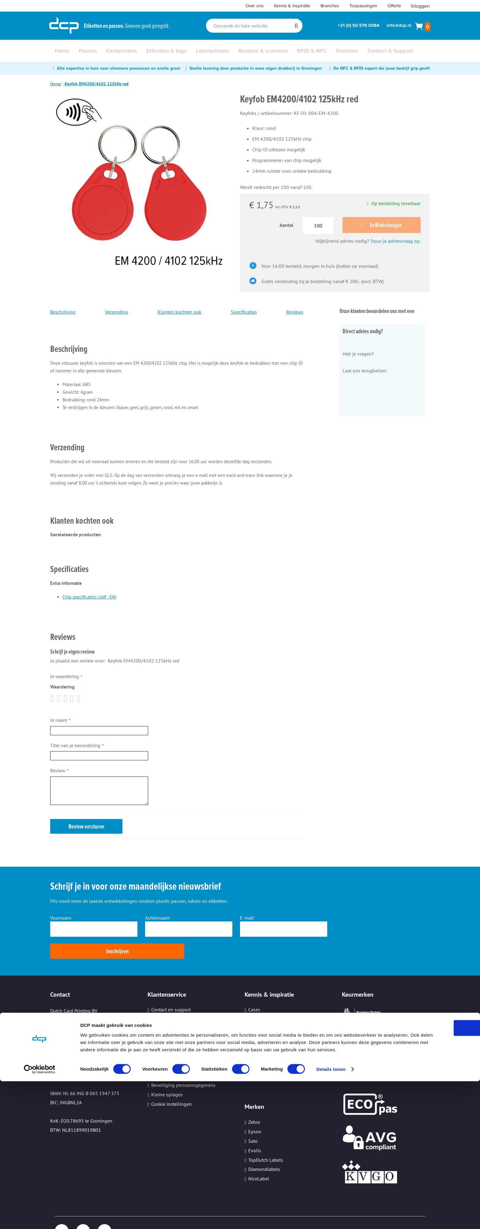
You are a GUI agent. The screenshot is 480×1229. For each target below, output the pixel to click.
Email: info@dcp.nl (70, 1053)
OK (429, 1168)
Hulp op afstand (168, 1045)
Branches (330, 5)
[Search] (296, 26)
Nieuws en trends (266, 1007)
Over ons (255, 5)
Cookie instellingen (171, 1083)
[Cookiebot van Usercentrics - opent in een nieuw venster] (39, 1217)
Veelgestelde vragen (172, 1036)
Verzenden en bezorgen (175, 1026)
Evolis (254, 1129)
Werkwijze (161, 1007)
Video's (255, 1026)
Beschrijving (63, 313)
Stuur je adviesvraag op (395, 242)
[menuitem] (62, 51)
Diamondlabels (264, 1148)
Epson (254, 1110)
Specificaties (244, 313)
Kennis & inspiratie (292, 5)
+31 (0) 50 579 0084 (358, 25)
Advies (255, 998)
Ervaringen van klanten (272, 1036)
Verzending (116, 313)
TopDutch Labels (265, 1138)
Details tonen (330, 1217)
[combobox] (254, 26)
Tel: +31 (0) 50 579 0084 (76, 1026)
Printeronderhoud (169, 1054)
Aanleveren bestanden (174, 1017)
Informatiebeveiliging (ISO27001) (283, 1054)
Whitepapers (261, 1017)
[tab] (176, 341)
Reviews (294, 313)
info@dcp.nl (399, 25)
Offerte (394, 5)
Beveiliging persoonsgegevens (183, 1064)
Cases (254, 988)
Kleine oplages (167, 1073)
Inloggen (420, 5)
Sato (253, 1120)
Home (55, 84)
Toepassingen (363, 5)
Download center (169, 998)
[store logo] (64, 25)
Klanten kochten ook (179, 313)
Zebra (254, 1101)
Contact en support (171, 988)
